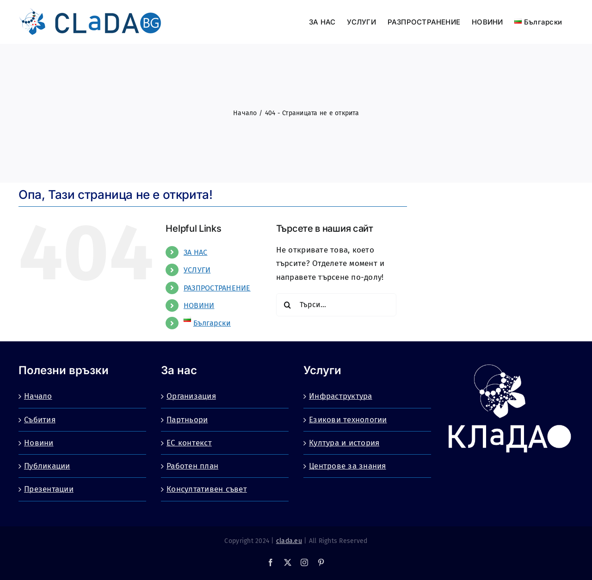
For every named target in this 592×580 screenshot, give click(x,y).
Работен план (192, 466)
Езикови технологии (348, 420)
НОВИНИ (199, 305)
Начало (38, 396)
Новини (39, 443)
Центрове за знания (347, 466)
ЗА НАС (196, 252)
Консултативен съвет (206, 489)
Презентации (49, 489)
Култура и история (344, 443)
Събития (40, 420)
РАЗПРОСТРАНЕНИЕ (217, 288)
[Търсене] (287, 304)
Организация (191, 396)
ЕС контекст (189, 443)
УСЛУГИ (197, 269)
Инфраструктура (340, 396)
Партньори (187, 420)
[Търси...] (336, 304)
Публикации (47, 466)
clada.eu (289, 541)
